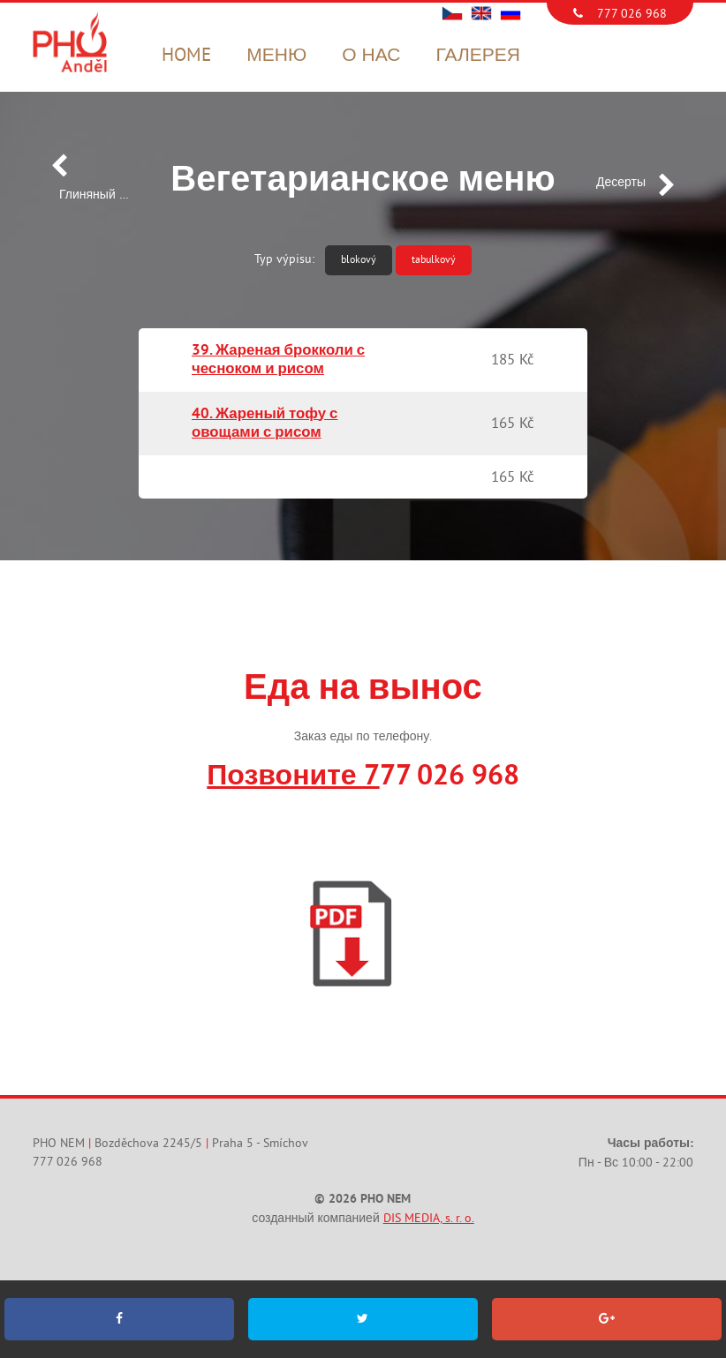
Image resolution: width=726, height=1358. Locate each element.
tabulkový (434, 259)
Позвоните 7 (293, 777)
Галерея (477, 55)
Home (186, 55)
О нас (371, 55)
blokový (358, 259)
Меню (276, 55)
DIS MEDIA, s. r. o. (428, 1218)
